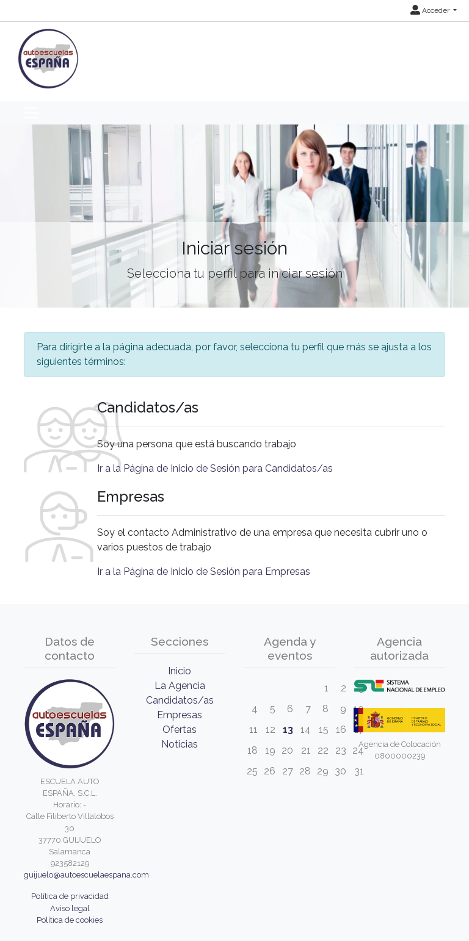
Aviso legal (70, 908)
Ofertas (179, 729)
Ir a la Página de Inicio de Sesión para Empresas (203, 571)
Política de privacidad (70, 896)
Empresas (179, 715)
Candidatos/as (180, 700)
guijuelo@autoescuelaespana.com (86, 874)
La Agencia (180, 685)
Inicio (179, 671)
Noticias (179, 744)
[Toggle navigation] (31, 112)
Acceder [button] (430, 10)
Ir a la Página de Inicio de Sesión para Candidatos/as (215, 468)
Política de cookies (70, 920)
